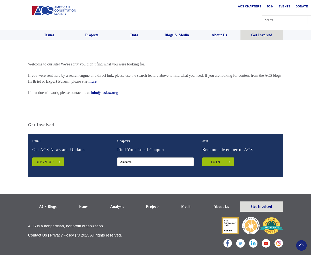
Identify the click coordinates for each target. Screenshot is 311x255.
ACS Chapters (249, 6)
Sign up (45, 162)
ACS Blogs (48, 206)
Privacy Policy (62, 235)
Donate (301, 6)
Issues (83, 206)
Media (186, 206)
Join (269, 6)
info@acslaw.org (104, 93)
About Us (221, 206)
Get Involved (261, 206)
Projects (152, 206)
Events (284, 6)
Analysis (117, 206)
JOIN (215, 162)
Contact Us (37, 235)
